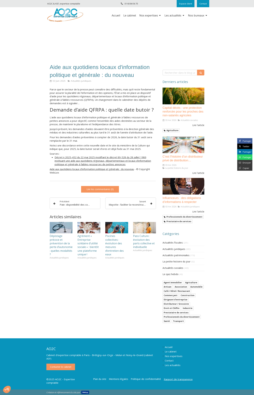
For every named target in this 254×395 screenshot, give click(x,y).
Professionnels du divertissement (182, 316)
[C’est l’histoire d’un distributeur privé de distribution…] (183, 144)
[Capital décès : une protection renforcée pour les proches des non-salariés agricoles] (183, 96)
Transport (178, 321)
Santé (167, 321)
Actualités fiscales (173, 242)
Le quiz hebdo (170, 274)
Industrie (187, 308)
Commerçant (170, 295)
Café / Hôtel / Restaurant (177, 291)
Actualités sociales (173, 267)
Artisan (167, 286)
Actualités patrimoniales (176, 255)
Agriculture (191, 282)
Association (181, 286)
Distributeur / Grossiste (176, 303)
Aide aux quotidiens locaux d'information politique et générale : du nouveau (92, 169)
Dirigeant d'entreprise (175, 299)
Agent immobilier (173, 282)
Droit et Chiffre (171, 308)
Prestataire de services (176, 312)
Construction (187, 295)
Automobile (196, 286)
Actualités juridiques (174, 249)
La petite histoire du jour (176, 261)
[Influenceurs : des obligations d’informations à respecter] (183, 186)
